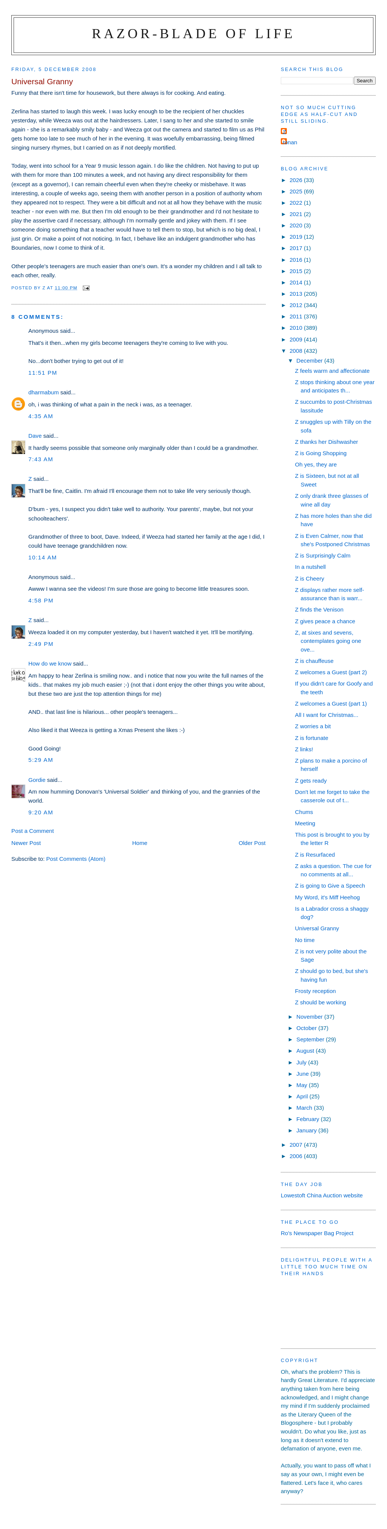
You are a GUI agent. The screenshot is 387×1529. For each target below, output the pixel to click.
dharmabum (43, 392)
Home (139, 843)
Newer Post (26, 843)
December (310, 360)
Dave (35, 435)
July (302, 1062)
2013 (296, 293)
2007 (296, 1144)
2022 (296, 202)
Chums (304, 812)
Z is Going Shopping (321, 453)
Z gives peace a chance (325, 621)
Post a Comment (32, 831)
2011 (296, 316)
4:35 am (40, 416)
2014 (296, 282)
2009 (296, 339)
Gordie (36, 780)
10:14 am (42, 557)
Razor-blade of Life (193, 33)
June (303, 1073)
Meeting (305, 823)
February (308, 1119)
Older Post (252, 843)
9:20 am (40, 812)
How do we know (49, 663)
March (305, 1107)
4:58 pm (41, 600)
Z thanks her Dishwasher (326, 442)
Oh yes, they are (316, 464)
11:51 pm (42, 372)
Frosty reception (315, 991)
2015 (296, 271)
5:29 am (40, 760)
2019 (296, 236)
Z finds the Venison (319, 609)
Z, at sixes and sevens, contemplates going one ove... (328, 641)
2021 (296, 214)
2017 (296, 248)
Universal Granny (317, 928)
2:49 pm (41, 644)
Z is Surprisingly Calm (323, 555)
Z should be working (320, 1002)
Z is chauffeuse (314, 661)
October (307, 1028)
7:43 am (40, 459)
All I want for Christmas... (327, 715)
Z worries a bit (313, 726)
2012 (296, 305)
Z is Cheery (309, 578)
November (310, 1016)
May (302, 1085)
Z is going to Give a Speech (330, 885)
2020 (296, 225)
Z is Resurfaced (315, 854)
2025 (296, 191)
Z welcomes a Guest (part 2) (331, 672)
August (306, 1050)
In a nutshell (310, 567)
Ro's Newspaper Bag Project (317, 1233)
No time (305, 940)
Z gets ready (311, 780)
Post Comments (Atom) (75, 859)
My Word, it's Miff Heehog (327, 897)
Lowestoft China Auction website (322, 1195)
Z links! (304, 749)
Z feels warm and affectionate (332, 371)
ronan (290, 142)
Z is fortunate (311, 738)
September (311, 1039)
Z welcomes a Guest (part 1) (331, 703)
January (307, 1130)
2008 (296, 351)
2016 (296, 259)
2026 (296, 180)
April (302, 1096)
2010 (296, 327)
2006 (296, 1156)
